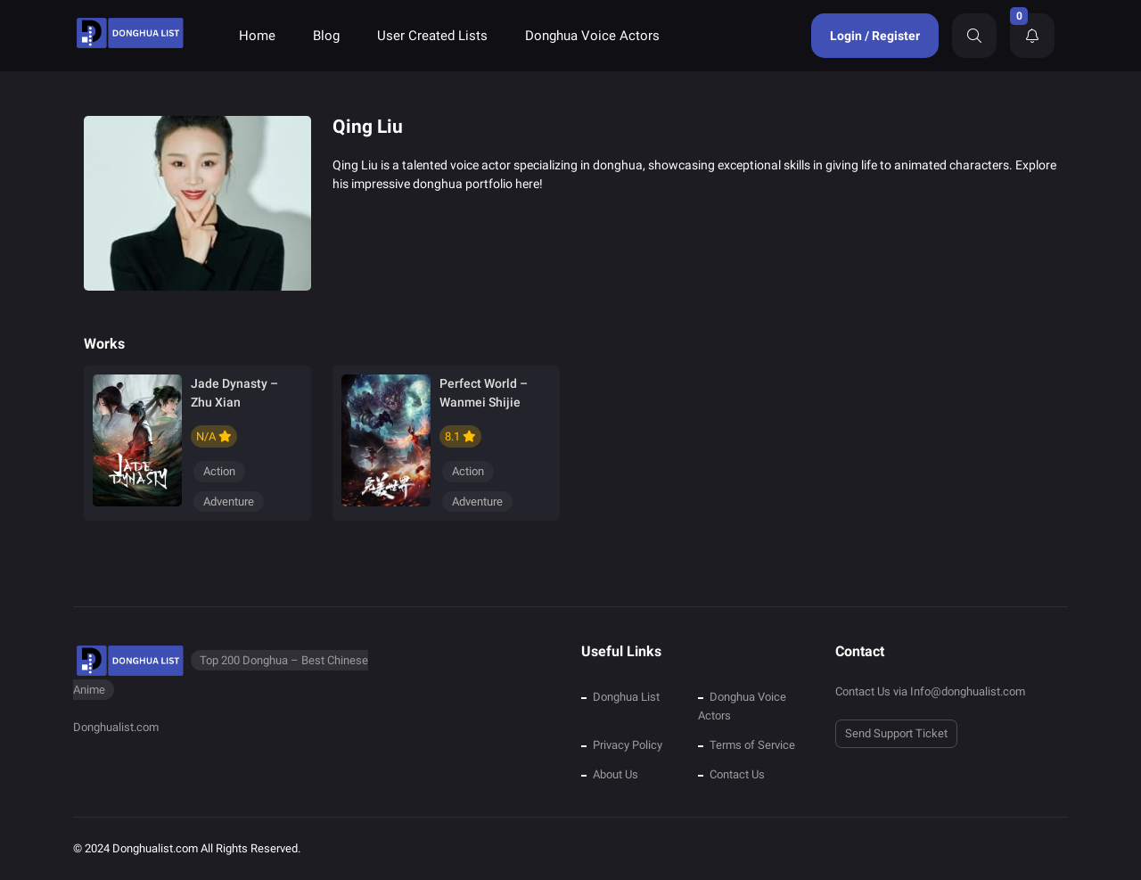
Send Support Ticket (896, 733)
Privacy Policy (627, 745)
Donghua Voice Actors (592, 36)
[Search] (974, 35)
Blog (326, 36)
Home (257, 36)
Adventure (228, 501)
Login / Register (875, 36)
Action (219, 471)
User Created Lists (432, 36)
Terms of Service (752, 745)
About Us (615, 774)
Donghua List (626, 696)
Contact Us (737, 774)
